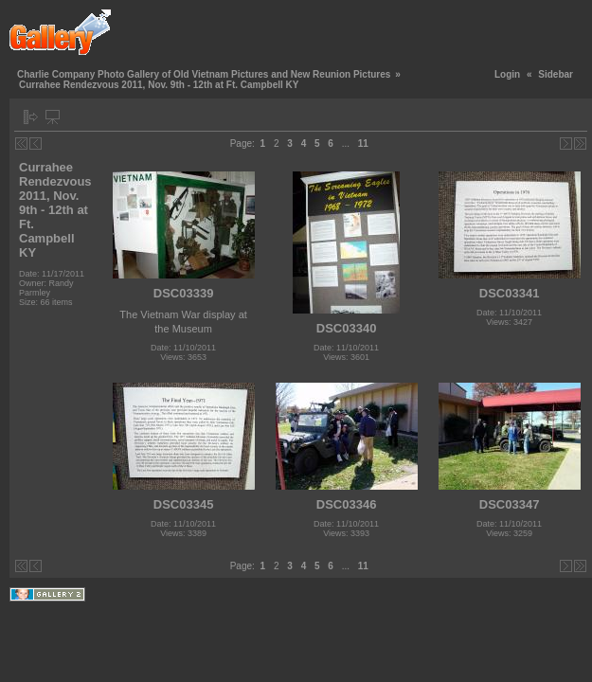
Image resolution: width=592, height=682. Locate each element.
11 (363, 143)
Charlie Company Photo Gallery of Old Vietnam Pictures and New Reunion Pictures (203, 74)
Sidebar (555, 74)
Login (507, 74)
